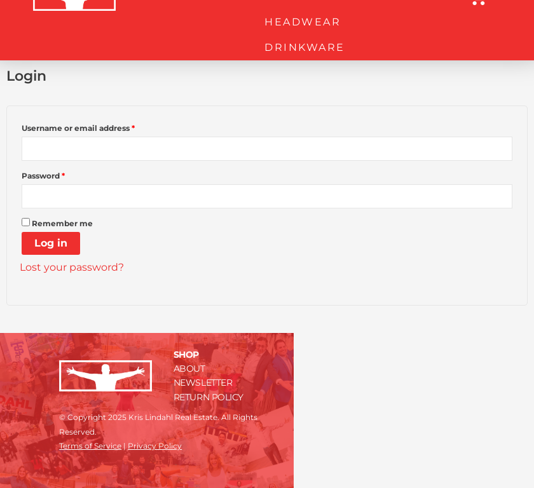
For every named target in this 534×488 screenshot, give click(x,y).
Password (61, 174)
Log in (50, 243)
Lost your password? (72, 267)
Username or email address (96, 127)
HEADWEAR (302, 22)
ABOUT (189, 368)
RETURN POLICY (208, 397)
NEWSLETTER (203, 382)
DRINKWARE (304, 47)
